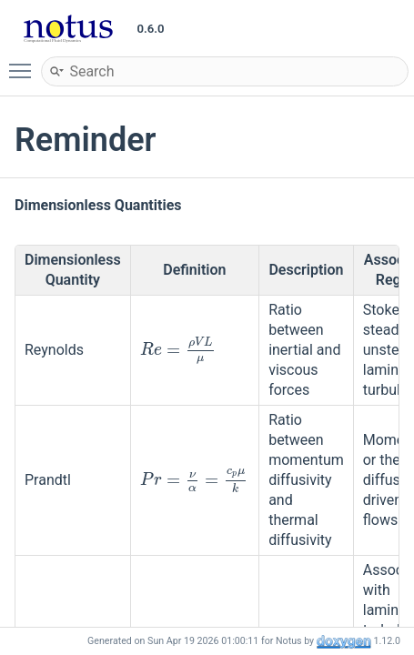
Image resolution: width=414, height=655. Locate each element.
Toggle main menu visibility (24, 63)
